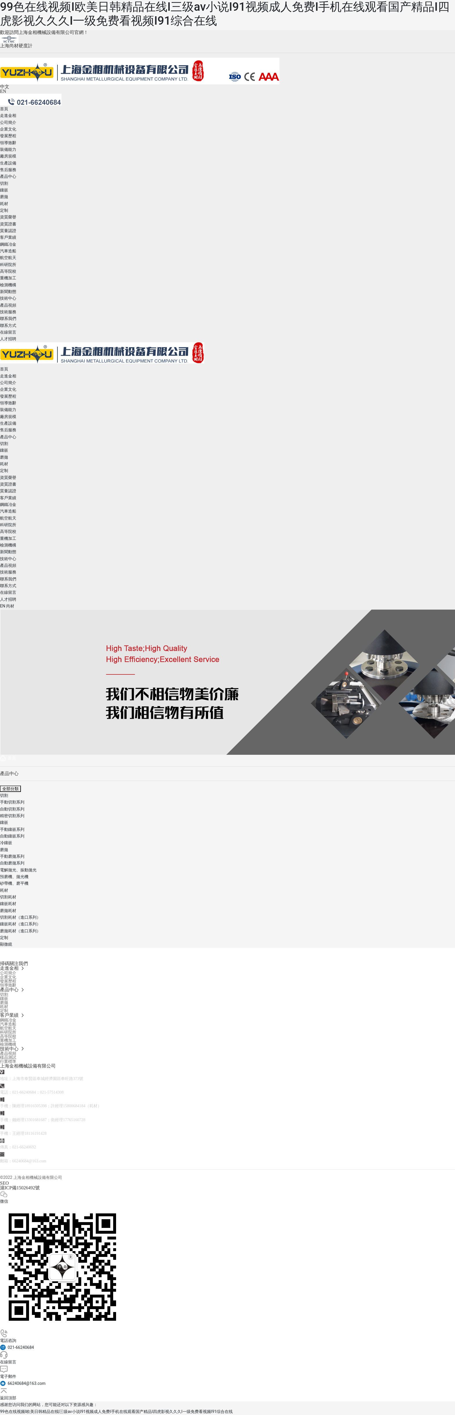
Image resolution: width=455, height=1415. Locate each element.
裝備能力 (8, 149)
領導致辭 (8, 142)
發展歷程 (8, 135)
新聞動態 (8, 291)
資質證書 (8, 224)
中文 (4, 86)
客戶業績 (8, 237)
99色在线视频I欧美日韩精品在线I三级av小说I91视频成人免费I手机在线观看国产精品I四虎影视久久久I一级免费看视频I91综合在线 (116, 1411)
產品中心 (8, 176)
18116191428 (35, 1133)
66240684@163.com (29, 1161)
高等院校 (8, 271)
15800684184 (74, 1106)
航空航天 (8, 257)
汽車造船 (8, 251)
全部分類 (10, 788)
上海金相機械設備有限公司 (28, 1065)
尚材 (10, 606)
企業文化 (8, 129)
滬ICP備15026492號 (20, 1187)
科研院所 (8, 264)
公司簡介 (8, 122)
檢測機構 (8, 285)
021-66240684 (24, 1092)
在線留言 (8, 332)
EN (3, 91)
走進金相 (8, 115)
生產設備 (8, 163)
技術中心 (8, 298)
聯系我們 (8, 318)
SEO (4, 1183)
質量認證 (8, 230)
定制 (4, 210)
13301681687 (35, 1120)
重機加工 (8, 278)
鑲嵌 (4, 190)
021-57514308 (52, 1092)
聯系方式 (8, 325)
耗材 (4, 203)
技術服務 (8, 312)
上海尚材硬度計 (16, 45)
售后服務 (8, 169)
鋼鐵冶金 (8, 244)
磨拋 (4, 196)
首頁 (4, 108)
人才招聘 (8, 338)
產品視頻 (8, 305)
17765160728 (74, 1120)
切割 (4, 183)
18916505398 (35, 1106)
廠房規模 (8, 156)
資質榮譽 (8, 217)
